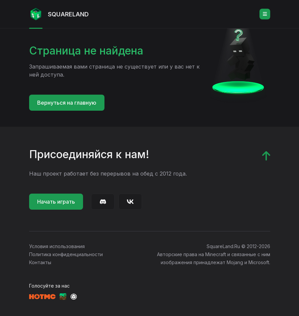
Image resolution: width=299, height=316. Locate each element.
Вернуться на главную (66, 102)
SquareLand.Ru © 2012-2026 (238, 246)
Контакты (40, 262)
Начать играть (56, 201)
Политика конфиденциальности (66, 254)
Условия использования (57, 246)
